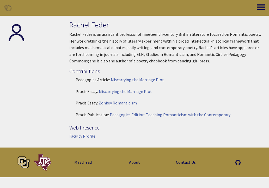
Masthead (83, 162)
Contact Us (186, 162)
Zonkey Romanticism (118, 102)
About (134, 162)
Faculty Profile (82, 136)
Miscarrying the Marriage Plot (137, 79)
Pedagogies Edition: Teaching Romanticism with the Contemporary (170, 114)
